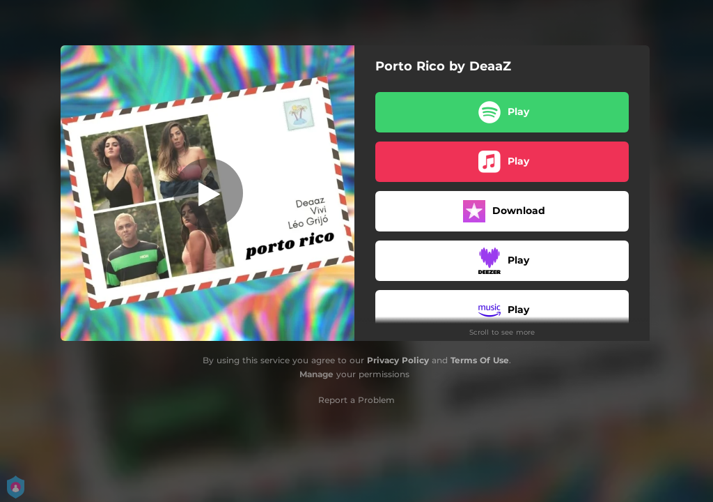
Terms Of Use (479, 360)
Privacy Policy (398, 360)
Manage (316, 374)
